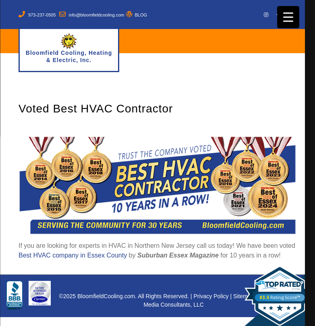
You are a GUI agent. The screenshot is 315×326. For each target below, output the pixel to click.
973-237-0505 (42, 14)
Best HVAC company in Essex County (73, 255)
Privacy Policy (210, 296)
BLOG (141, 14)
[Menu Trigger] (288, 17)
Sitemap (243, 296)
